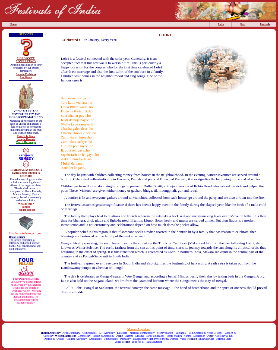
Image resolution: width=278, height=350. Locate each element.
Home (13, 24)
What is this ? (26, 203)
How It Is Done (26, 136)
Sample (26, 206)
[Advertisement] (165, 309)
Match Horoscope (26, 142)
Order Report (27, 209)
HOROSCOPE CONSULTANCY (26, 60)
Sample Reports (26, 139)
